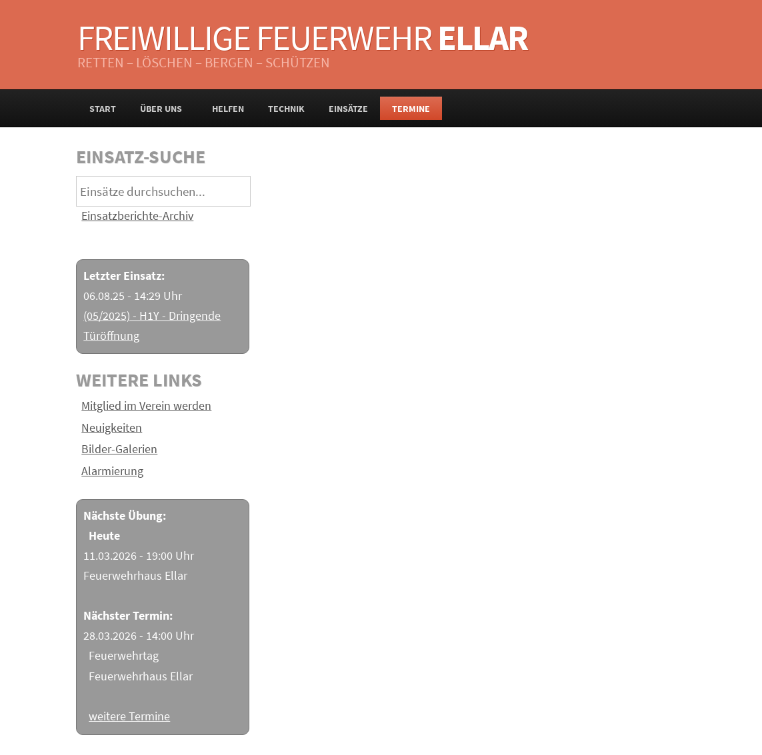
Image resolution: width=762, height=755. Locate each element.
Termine (411, 109)
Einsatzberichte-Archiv (137, 216)
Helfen (228, 109)
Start (102, 109)
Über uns (164, 109)
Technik (286, 109)
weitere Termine (129, 716)
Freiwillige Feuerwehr (302, 37)
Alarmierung (112, 471)
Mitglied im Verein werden (146, 405)
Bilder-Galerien (119, 449)
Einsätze (348, 109)
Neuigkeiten (111, 427)
